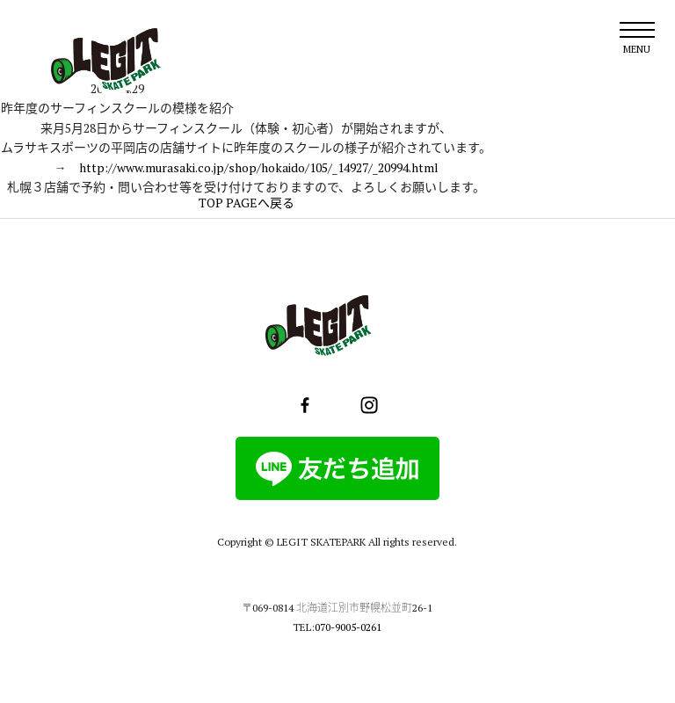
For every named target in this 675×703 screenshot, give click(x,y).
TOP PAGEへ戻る (246, 202)
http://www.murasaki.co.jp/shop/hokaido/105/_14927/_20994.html (259, 167)
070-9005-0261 (348, 627)
